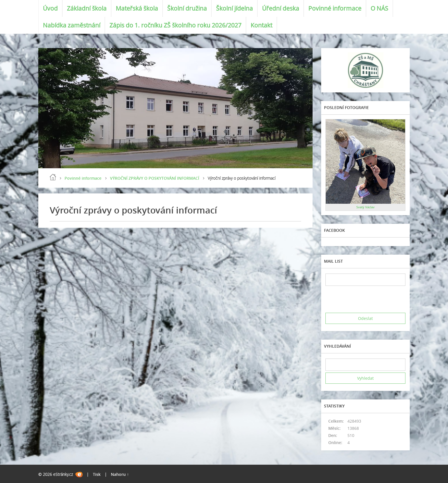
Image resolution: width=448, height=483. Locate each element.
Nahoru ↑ (120, 474)
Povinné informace (334, 8)
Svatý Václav (365, 207)
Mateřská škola (137, 8)
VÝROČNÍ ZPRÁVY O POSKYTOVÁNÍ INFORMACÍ (154, 178)
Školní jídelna (234, 8)
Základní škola (87, 8)
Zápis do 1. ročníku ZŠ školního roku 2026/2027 (175, 25)
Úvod (50, 8)
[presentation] (368, 299)
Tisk (97, 474)
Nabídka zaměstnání (71, 25)
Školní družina (187, 8)
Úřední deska (280, 8)
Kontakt (261, 25)
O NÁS (379, 8)
